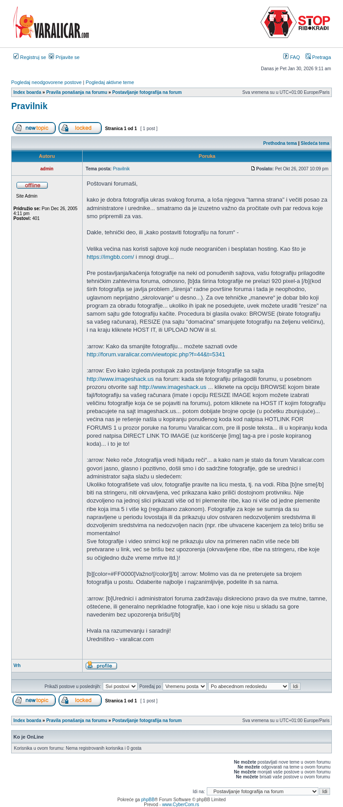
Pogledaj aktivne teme (110, 82)
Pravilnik (29, 106)
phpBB (148, 799)
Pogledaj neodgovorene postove (46, 82)
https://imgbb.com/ (110, 257)
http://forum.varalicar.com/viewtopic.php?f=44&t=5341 (156, 354)
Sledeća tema (315, 143)
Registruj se (29, 57)
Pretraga (318, 57)
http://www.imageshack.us (120, 379)
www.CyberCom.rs (180, 804)
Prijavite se (64, 57)
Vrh (17, 665)
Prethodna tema (280, 143)
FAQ (291, 57)
